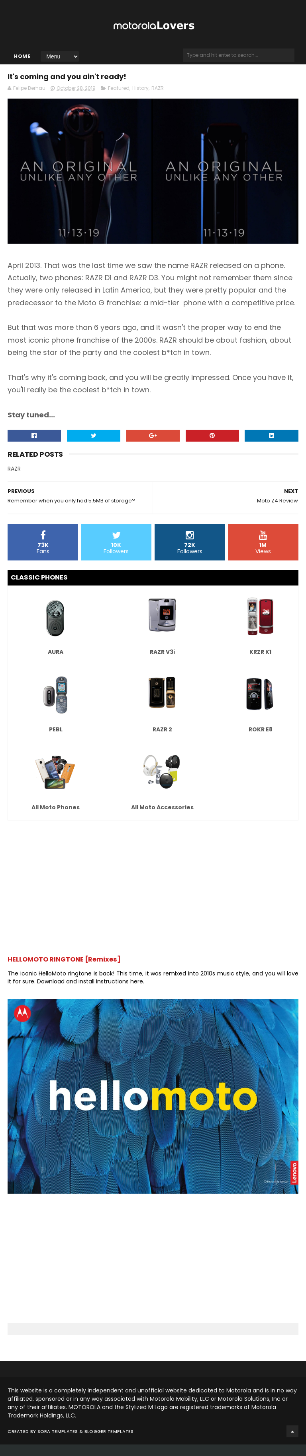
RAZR (157, 99)
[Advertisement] (153, 895)
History (140, 99)
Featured (118, 99)
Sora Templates (57, 1443)
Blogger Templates (109, 1443)
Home (22, 62)
